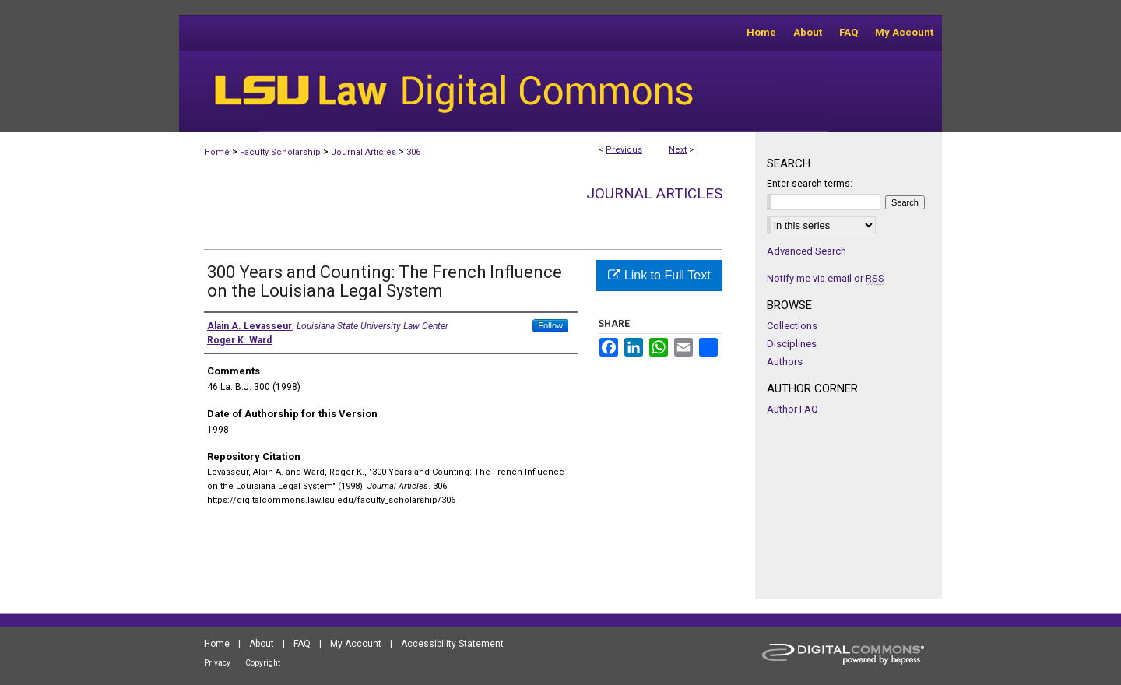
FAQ (302, 643)
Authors (785, 361)
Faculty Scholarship (280, 152)
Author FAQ (792, 409)
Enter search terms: (809, 183)
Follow (550, 325)
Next (678, 150)
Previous (624, 150)
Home (217, 152)
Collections (792, 326)
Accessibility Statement (452, 643)
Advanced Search (806, 251)
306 (413, 152)
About (261, 643)
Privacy (217, 663)
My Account (355, 643)
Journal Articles (363, 152)
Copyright (262, 663)
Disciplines (792, 344)
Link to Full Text (659, 275)
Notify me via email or (825, 278)
